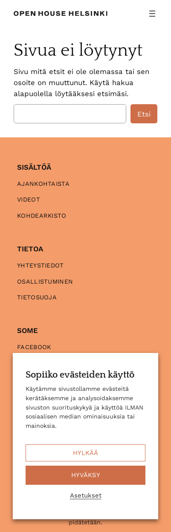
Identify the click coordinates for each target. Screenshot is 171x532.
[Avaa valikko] (152, 14)
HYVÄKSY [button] (85, 475)
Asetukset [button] (85, 495)
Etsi (144, 114)
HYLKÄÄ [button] (85, 453)
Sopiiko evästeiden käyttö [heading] (80, 375)
